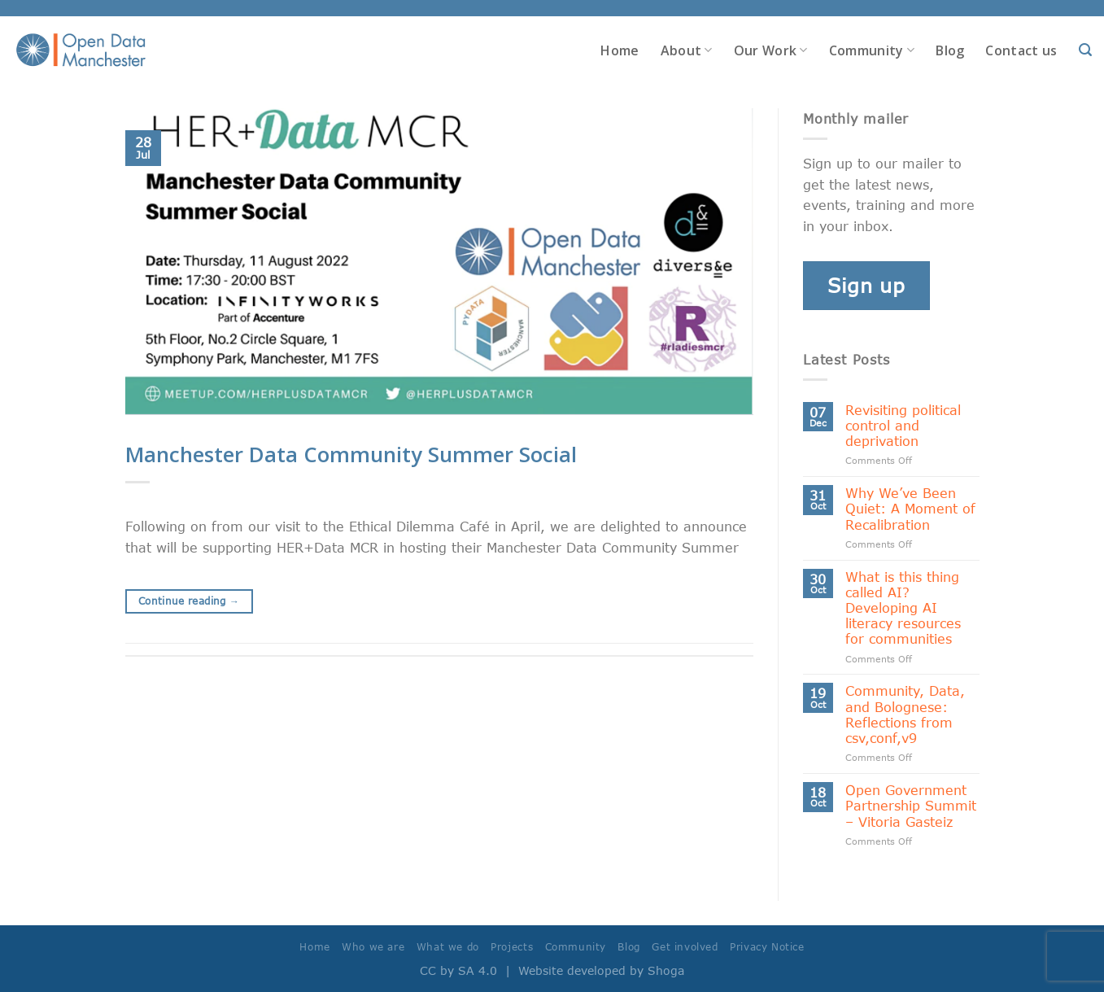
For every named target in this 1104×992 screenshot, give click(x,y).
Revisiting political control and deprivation (903, 425)
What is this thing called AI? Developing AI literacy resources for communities (903, 608)
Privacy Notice (767, 947)
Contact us (1021, 50)
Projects (512, 947)
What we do (448, 947)
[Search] (1085, 50)
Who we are (373, 947)
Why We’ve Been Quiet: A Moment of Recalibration (910, 508)
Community (871, 50)
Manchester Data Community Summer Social (351, 454)
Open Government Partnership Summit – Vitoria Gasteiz (910, 805)
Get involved (685, 947)
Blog (950, 50)
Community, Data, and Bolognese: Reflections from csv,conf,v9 (905, 714)
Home (619, 50)
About (687, 50)
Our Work (771, 50)
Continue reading (189, 601)
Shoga (666, 970)
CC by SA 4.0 (458, 970)
